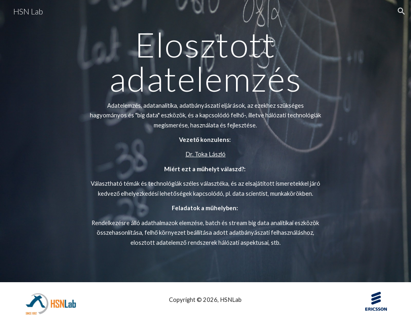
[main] (205, 141)
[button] (401, 11)
